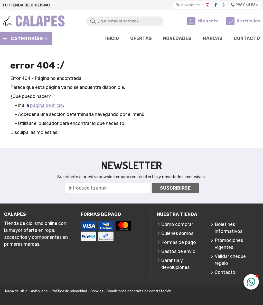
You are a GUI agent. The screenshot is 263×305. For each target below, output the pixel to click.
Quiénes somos (177, 233)
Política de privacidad (69, 291)
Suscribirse (175, 188)
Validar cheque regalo (230, 259)
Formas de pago (178, 242)
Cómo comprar (177, 224)
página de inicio (46, 105)
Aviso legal (39, 291)
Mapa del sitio (16, 291)
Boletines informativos (228, 228)
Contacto (225, 272)
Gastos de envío (178, 251)
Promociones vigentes (229, 244)
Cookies (96, 291)
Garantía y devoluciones (175, 264)
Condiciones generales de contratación (139, 291)
